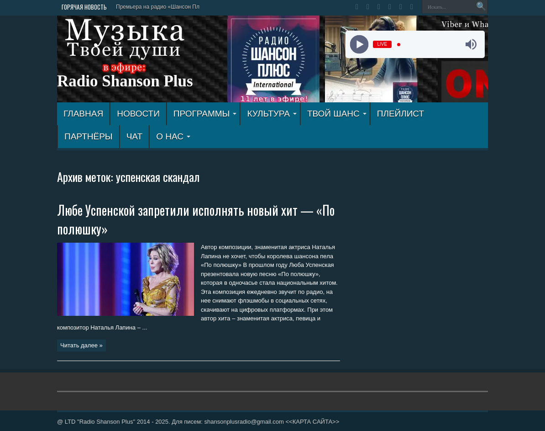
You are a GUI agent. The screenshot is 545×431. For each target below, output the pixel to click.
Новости (138, 113)
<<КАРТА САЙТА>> (312, 421)
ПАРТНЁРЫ (88, 136)
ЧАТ (134, 136)
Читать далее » (81, 345)
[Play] (359, 44)
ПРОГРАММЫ (205, 113)
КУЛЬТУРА (272, 113)
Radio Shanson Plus (125, 81)
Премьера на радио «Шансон (153, 7)
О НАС (173, 136)
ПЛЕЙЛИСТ (400, 113)
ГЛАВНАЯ (83, 113)
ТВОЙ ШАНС (337, 113)
